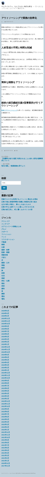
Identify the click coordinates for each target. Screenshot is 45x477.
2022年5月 (5, 419)
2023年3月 (5, 396)
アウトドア (5, 221)
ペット (3, 237)
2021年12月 (5, 432)
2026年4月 (5, 313)
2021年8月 (5, 442)
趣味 (3, 288)
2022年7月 (5, 414)
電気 (3, 299)
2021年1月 (5, 461)
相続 (3, 278)
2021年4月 (5, 453)
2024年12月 (5, 347)
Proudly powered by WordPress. (28, 473)
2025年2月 (5, 342)
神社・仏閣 (5, 281)
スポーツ (4, 232)
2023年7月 (5, 386)
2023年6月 (5, 388)
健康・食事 (5, 250)
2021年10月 (5, 437)
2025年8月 (5, 329)
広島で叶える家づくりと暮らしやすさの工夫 (17, 207)
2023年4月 (5, 393)
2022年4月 (5, 422)
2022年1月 (5, 430)
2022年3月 (5, 424)
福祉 (17, 150)
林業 (3, 273)
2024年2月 (5, 367)
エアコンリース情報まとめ (11, 226)
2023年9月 (5, 380)
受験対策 (4, 255)
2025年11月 (5, 321)
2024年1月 (5, 370)
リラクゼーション (8, 239)
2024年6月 (5, 357)
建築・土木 (5, 263)
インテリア (5, 224)
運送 (3, 296)
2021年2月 (5, 458)
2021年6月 (5, 448)
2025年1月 (5, 344)
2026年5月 (5, 311)
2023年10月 (5, 378)
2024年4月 (5, 362)
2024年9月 (5, 355)
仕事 (3, 247)
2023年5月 (5, 391)
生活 (3, 276)
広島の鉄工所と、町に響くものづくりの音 (16, 209)
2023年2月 (5, 398)
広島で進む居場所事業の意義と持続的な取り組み (19, 202)
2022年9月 (5, 409)
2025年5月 (5, 336)
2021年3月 (5, 455)
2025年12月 (5, 318)
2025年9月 (5, 326)
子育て (3, 257)
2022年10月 (5, 406)
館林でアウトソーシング (9, 110)
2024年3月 (5, 365)
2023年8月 (5, 383)
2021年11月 (5, 435)
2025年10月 (5, 324)
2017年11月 (5, 466)
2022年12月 (5, 401)
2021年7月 (5, 445)
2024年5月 (5, 360)
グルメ (3, 229)
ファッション (6, 234)
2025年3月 (5, 339)
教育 (3, 268)
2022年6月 (5, 417)
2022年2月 (5, 427)
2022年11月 (5, 404)
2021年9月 (5, 440)
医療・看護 (5, 252)
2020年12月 (5, 463)
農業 (3, 294)
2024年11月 (5, 349)
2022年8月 (5, 411)
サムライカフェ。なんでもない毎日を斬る (16, 6)
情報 (3, 265)
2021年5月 (5, 450)
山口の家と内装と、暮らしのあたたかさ (16, 204)
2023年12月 (5, 373)
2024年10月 (5, 352)
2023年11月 (5, 375)
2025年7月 (5, 331)
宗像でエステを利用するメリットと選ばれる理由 (19, 199)
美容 (3, 286)
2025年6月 (5, 334)
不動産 (3, 242)
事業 (3, 244)
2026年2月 (5, 316)
